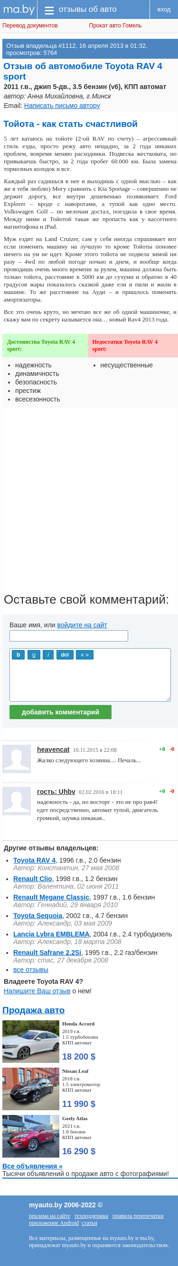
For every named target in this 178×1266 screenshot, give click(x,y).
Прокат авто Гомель (115, 25)
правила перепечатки (137, 1216)
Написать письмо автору (62, 105)
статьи (89, 1223)
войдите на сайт (82, 625)
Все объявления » (32, 1166)
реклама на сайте (49, 1216)
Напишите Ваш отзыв (37, 991)
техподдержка (91, 1216)
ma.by (19, 9)
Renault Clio (32, 879)
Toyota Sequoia (37, 915)
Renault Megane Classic (51, 897)
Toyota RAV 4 (34, 860)
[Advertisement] (89, 503)
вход (164, 9)
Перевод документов (30, 25)
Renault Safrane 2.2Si (47, 952)
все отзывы (30, 969)
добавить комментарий (60, 712)
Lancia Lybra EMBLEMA (51, 934)
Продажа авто (33, 1010)
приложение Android (54, 1223)
